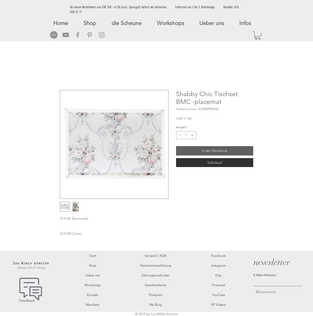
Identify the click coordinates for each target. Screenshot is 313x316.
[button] (258, 35)
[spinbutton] (186, 135)
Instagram (218, 265)
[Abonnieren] (264, 292)
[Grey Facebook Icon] (78, 35)
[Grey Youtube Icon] (66, 35)
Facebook (218, 256)
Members (92, 305)
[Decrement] (179, 135)
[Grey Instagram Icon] (101, 35)
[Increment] (192, 135)
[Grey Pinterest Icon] (89, 35)
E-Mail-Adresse (264, 275)
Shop (93, 265)
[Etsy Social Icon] (54, 35)
